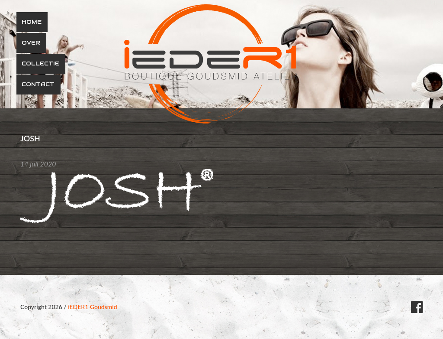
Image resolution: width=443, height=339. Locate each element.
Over (31, 42)
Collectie (40, 63)
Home (32, 22)
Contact (38, 84)
